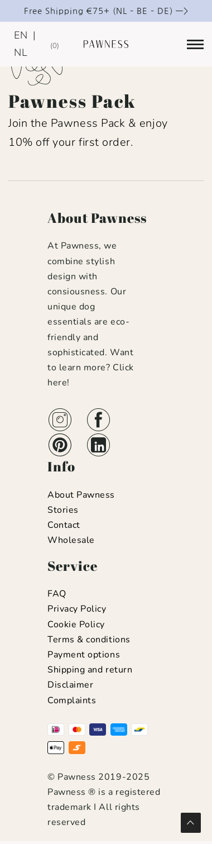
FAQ (56, 594)
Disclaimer (70, 685)
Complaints (71, 700)
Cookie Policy (76, 624)
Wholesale (71, 540)
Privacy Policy (77, 609)
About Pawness (81, 495)
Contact (63, 525)
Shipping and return (89, 670)
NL (20, 52)
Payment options (83, 655)
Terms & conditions (89, 639)
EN (20, 35)
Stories (63, 510)
